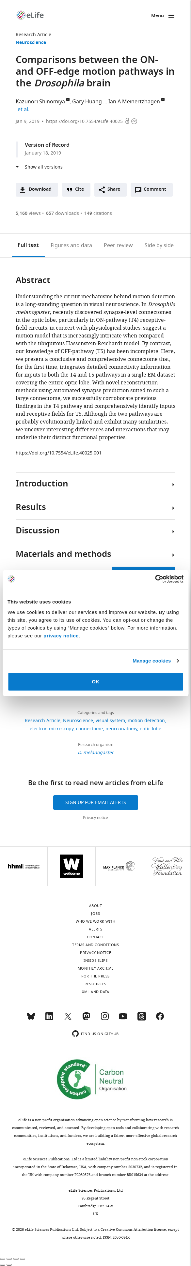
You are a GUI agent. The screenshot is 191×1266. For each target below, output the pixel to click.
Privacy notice (95, 818)
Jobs (95, 913)
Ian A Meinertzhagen (134, 102)
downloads (62, 213)
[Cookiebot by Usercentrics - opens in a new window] (154, 579)
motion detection (146, 720)
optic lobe (150, 728)
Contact (95, 937)
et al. (24, 109)
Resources (95, 984)
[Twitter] (67, 1019)
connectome (89, 728)
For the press (95, 976)
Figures (71, 245)
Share (113, 189)
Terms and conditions (95, 944)
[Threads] (141, 1019)
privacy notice (61, 635)
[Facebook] (160, 1019)
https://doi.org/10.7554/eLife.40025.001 (59, 453)
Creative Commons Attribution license (133, 1229)
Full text (28, 245)
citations (98, 213)
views (28, 213)
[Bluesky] (31, 1019)
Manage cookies (152, 660)
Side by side (159, 245)
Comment (157, 191)
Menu (157, 16)
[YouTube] (123, 1019)
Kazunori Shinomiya (40, 102)
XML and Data (95, 991)
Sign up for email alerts (95, 802)
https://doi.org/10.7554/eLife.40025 (84, 121)
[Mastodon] (86, 1019)
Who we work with (95, 921)
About (95, 905)
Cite (79, 189)
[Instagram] (104, 1019)
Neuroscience (31, 43)
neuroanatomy (121, 728)
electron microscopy (51, 728)
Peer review (118, 245)
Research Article (33, 34)
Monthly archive (96, 968)
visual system (110, 720)
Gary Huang (87, 102)
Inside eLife (95, 960)
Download (40, 189)
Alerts (95, 929)
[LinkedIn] (49, 1019)
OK (95, 681)
